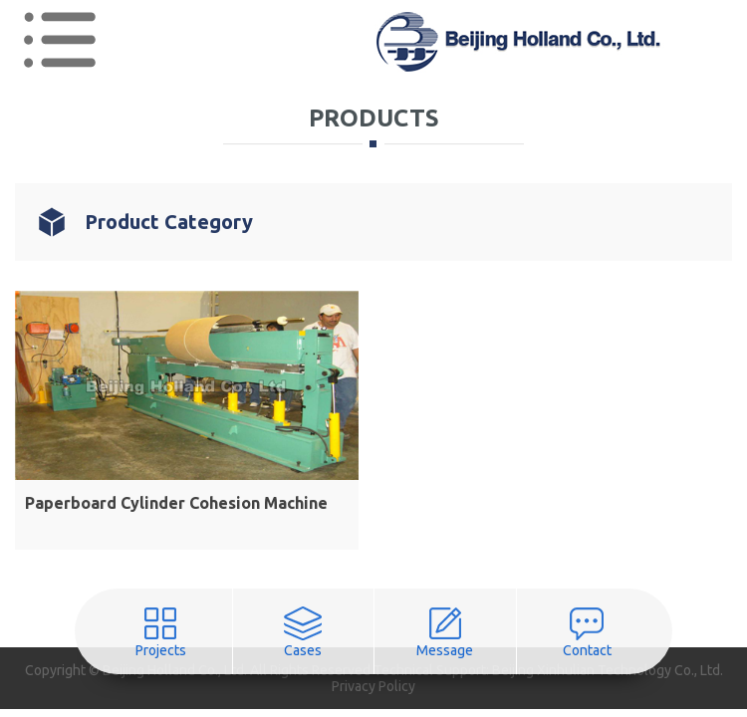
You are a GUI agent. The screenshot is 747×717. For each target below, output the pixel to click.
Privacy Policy (373, 686)
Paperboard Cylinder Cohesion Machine (176, 503)
